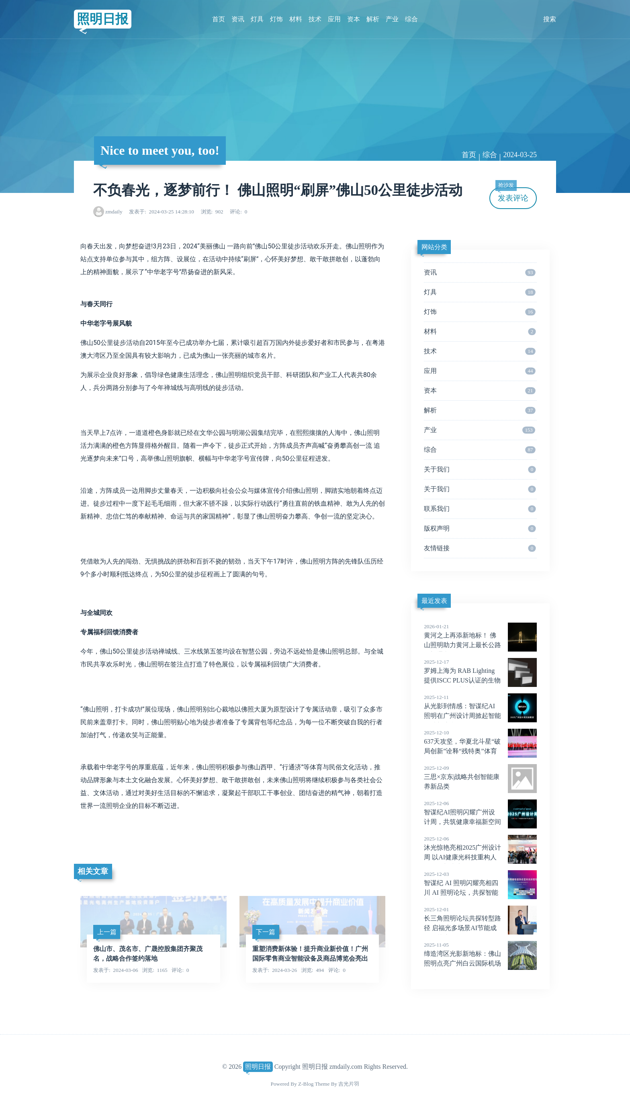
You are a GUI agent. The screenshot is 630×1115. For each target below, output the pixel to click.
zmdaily (114, 212)
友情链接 (480, 548)
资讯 (237, 19)
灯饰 (276, 19)
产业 (392, 19)
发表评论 (511, 194)
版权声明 (480, 528)
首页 (218, 19)
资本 (353, 19)
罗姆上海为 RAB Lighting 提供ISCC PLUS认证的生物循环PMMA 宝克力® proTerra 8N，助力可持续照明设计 (480, 680)
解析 (372, 19)
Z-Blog (305, 1084)
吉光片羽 (348, 1084)
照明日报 (102, 19)
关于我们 (480, 469)
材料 (295, 19)
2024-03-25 (520, 155)
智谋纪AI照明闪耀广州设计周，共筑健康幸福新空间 (480, 812)
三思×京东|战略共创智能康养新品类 (480, 777)
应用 (334, 19)
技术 (315, 19)
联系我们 (480, 508)
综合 (411, 19)
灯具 (257, 19)
